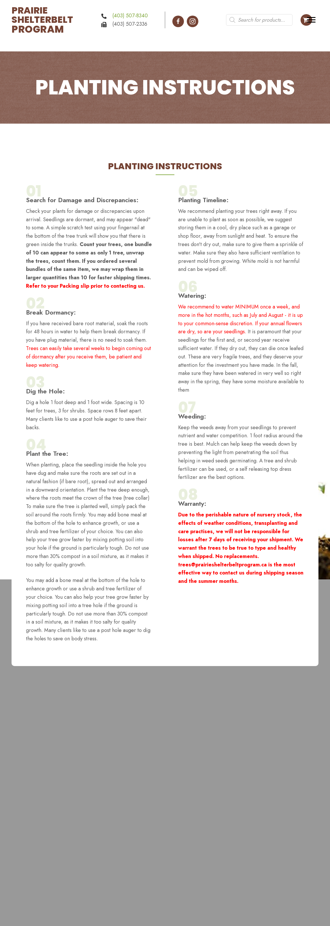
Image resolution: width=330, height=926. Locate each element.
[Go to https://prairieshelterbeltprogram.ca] (50, 20)
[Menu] (311, 20)
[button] (178, 21)
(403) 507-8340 (130, 15)
